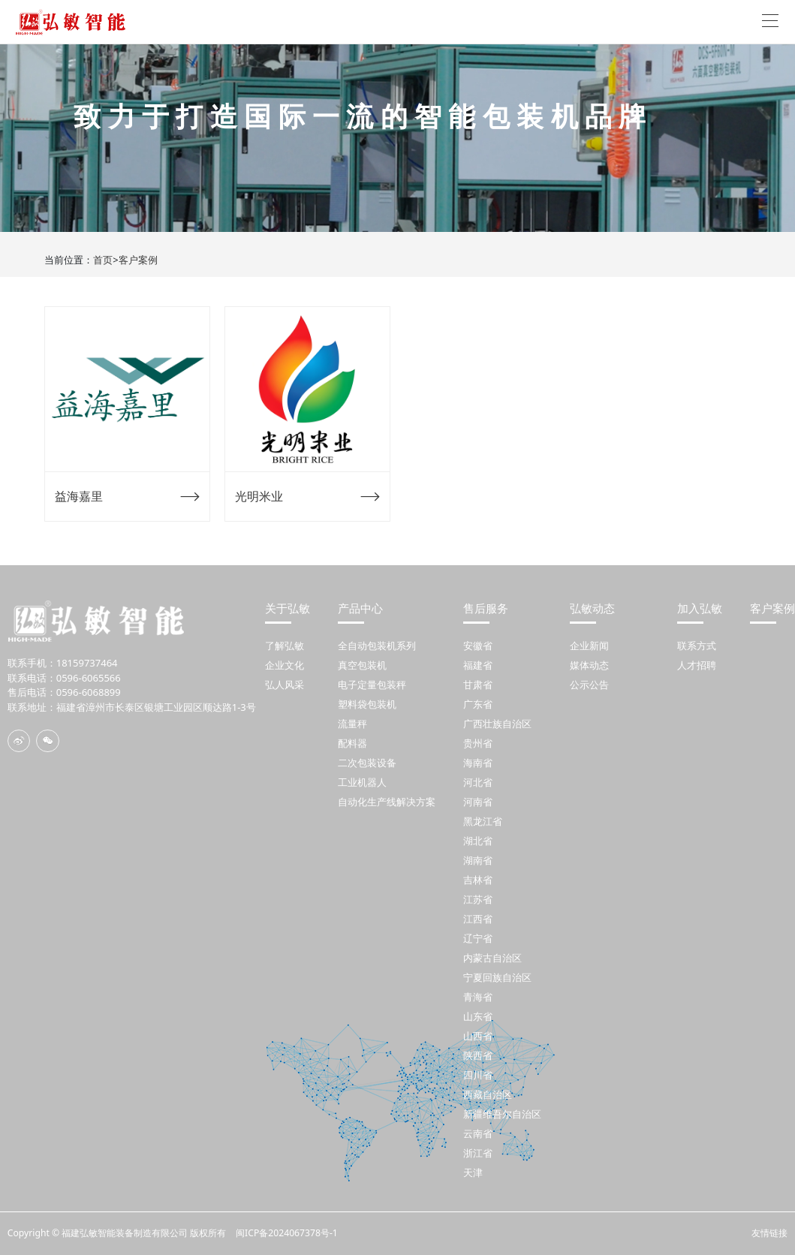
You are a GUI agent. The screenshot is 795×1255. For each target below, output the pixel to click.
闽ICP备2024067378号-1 (287, 1232)
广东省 (477, 704)
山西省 (477, 1036)
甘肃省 (477, 684)
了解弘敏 (284, 645)
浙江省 (477, 1153)
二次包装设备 (367, 762)
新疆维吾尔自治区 (502, 1114)
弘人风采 (284, 684)
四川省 (477, 1075)
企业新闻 (589, 645)
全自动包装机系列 (377, 645)
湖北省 (477, 840)
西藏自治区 (487, 1094)
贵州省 (477, 743)
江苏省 (477, 899)
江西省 (477, 918)
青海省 (477, 997)
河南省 (477, 801)
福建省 (477, 665)
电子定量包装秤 (372, 684)
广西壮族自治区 (497, 723)
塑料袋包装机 (367, 704)
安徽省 (477, 645)
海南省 (477, 762)
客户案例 (138, 259)
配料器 (352, 743)
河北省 (477, 782)
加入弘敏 (699, 608)
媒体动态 (589, 665)
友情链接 (769, 1232)
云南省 (477, 1133)
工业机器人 (362, 782)
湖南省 (477, 860)
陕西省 (477, 1055)
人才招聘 (696, 665)
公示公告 (589, 684)
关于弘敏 (287, 608)
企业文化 (284, 665)
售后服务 (485, 608)
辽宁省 (477, 938)
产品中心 (360, 608)
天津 (473, 1172)
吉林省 (477, 879)
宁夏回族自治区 (497, 977)
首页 (103, 259)
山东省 (477, 1016)
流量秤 (352, 723)
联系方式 (696, 645)
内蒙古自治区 (492, 958)
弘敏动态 (592, 608)
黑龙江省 (482, 821)
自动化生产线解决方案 (386, 801)
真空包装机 (362, 665)
